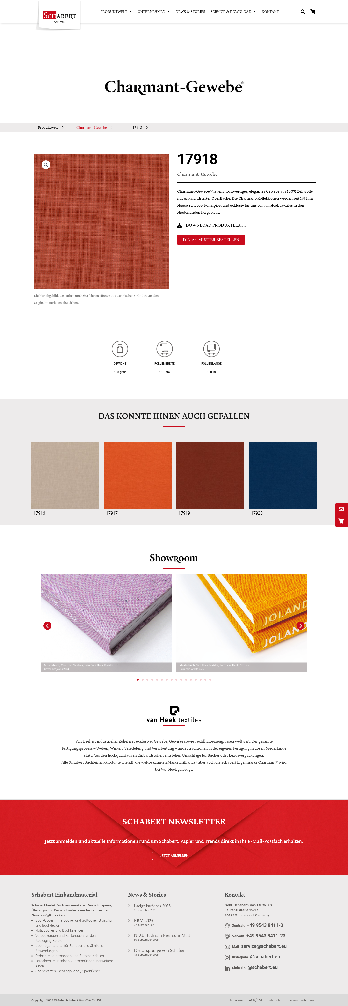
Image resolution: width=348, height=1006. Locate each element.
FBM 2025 (143, 920)
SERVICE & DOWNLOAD (233, 12)
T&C (260, 1000)
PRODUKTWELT (116, 12)
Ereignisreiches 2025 (152, 905)
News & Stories (190, 12)
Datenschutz (276, 1000)
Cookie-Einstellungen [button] (302, 1000)
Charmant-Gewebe (91, 127)
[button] (303, 12)
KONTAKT (270, 12)
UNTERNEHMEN (154, 12)
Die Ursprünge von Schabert (160, 950)
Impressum (237, 1000)
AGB (252, 1000)
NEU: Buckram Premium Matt (162, 935)
